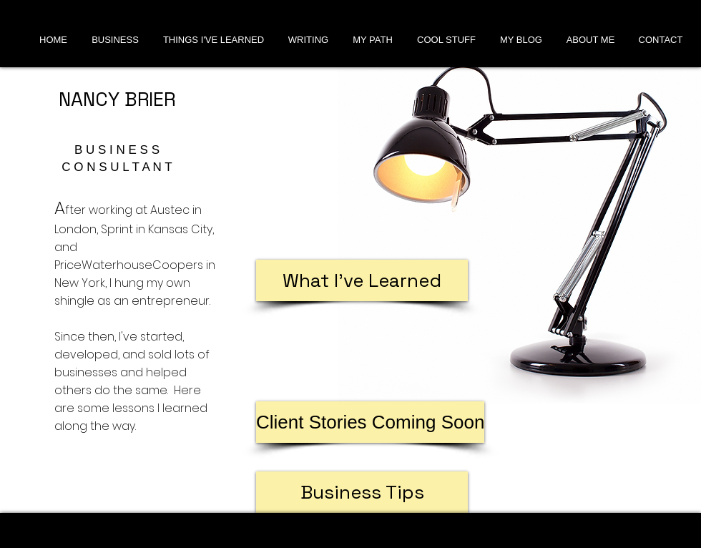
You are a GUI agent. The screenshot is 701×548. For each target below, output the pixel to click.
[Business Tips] (362, 492)
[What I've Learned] (362, 280)
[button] (370, 422)
